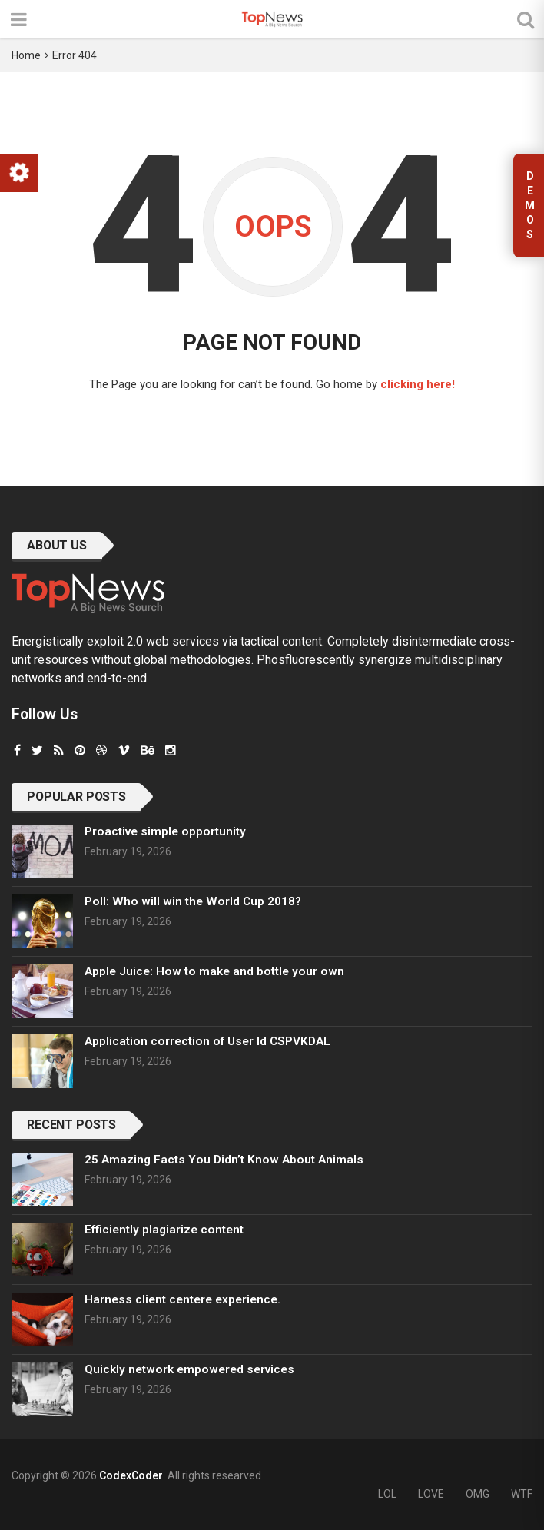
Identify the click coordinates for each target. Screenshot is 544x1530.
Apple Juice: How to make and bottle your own (214, 971)
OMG (477, 1494)
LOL (387, 1494)
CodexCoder (131, 1475)
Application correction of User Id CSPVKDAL (207, 1041)
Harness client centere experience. (182, 1299)
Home (26, 55)
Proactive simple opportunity (165, 831)
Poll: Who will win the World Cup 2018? (193, 901)
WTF (521, 1494)
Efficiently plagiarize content (164, 1229)
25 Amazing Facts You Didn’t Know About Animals (224, 1160)
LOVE (431, 1494)
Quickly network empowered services (189, 1369)
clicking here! (417, 384)
